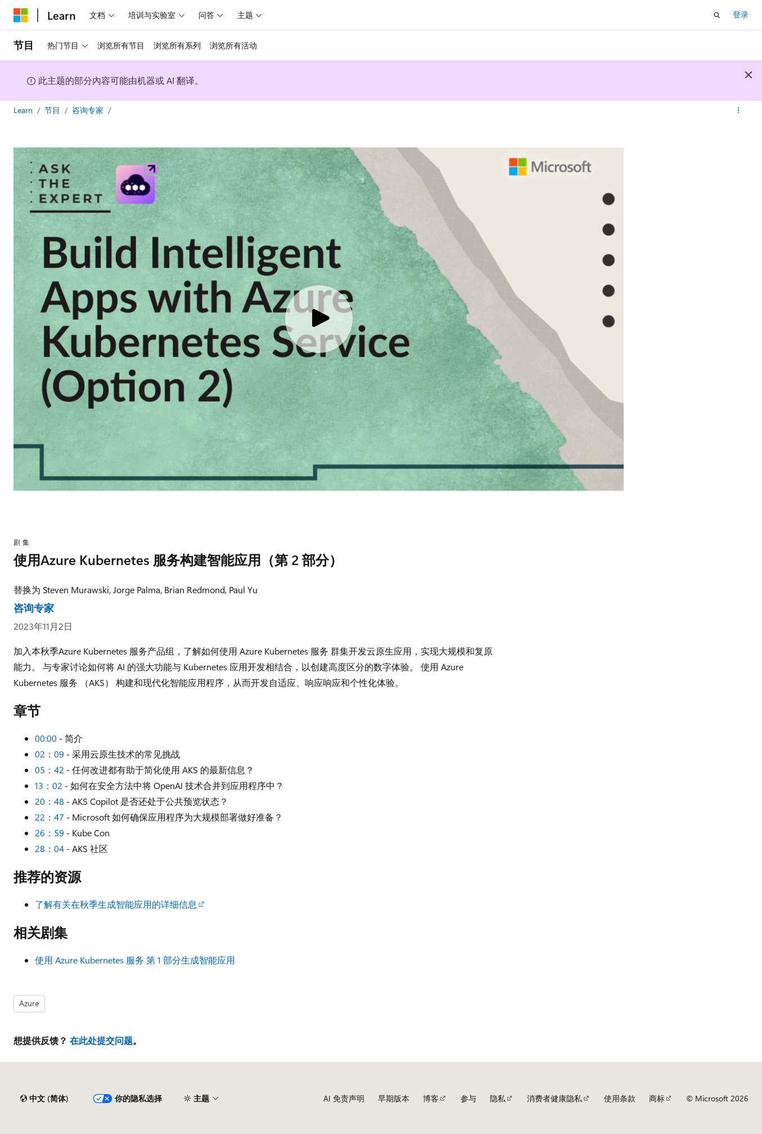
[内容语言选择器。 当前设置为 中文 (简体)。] (44, 1099)
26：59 (49, 833)
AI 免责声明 (343, 1098)
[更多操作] (739, 111)
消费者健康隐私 (554, 1098)
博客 (431, 1098)
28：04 (49, 848)
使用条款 (619, 1098)
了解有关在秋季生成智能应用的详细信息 (116, 904)
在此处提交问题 (101, 1040)
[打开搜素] (717, 15)
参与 (468, 1098)
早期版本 (393, 1098)
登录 (741, 14)
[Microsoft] (20, 15)
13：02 (48, 785)
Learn (24, 110)
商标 (657, 1098)
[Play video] (319, 319)
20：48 (49, 801)
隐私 (498, 1098)
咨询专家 (89, 110)
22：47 (49, 817)
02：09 (49, 754)
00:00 (46, 738)
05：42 (49, 770)
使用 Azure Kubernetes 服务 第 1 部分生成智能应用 (135, 960)
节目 (53, 110)
